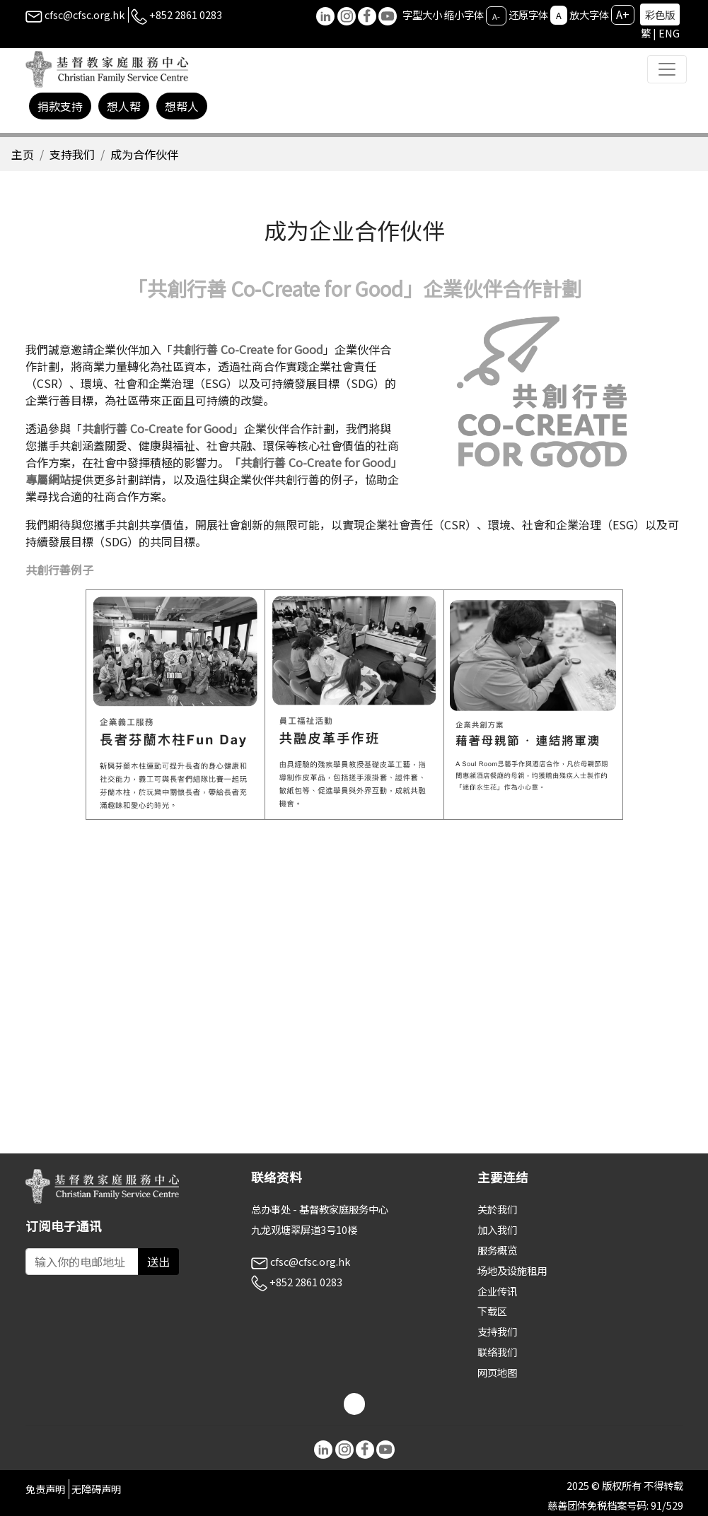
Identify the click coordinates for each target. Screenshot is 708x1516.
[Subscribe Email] (82, 1261)
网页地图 (497, 1372)
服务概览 (497, 1249)
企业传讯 (497, 1290)
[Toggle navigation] (667, 69)
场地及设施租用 (512, 1270)
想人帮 (124, 106)
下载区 (492, 1310)
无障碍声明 (96, 1488)
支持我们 (72, 154)
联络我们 (497, 1351)
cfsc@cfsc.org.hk (74, 14)
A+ (622, 14)
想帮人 (182, 106)
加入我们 (497, 1229)
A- (496, 15)
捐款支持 (60, 106)
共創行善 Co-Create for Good (248, 349)
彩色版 (660, 14)
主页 (22, 154)
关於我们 (497, 1208)
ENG (669, 32)
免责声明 (45, 1488)
